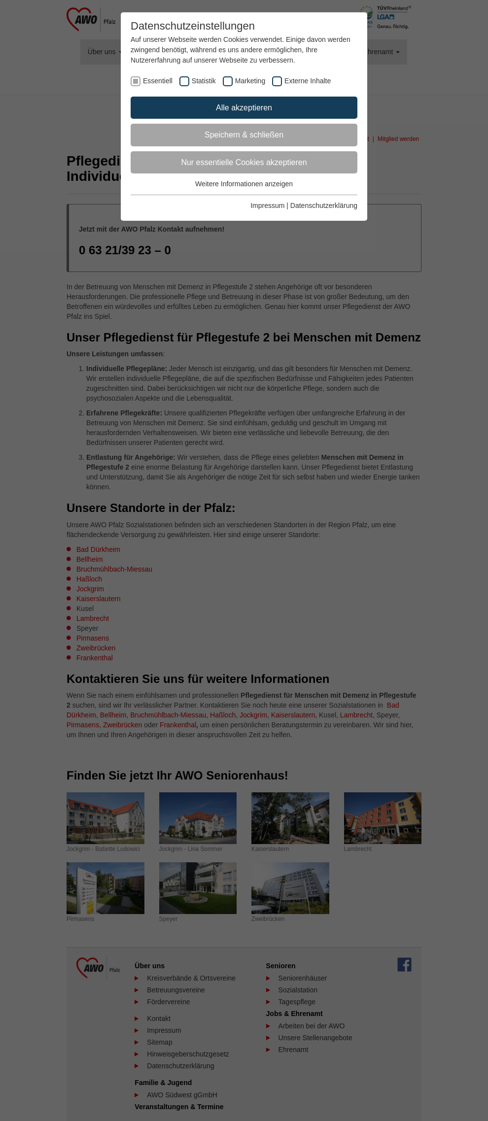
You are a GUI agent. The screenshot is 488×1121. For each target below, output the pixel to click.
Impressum (267, 205)
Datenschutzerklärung (323, 205)
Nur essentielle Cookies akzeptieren (244, 162)
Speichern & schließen (244, 135)
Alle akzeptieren (244, 107)
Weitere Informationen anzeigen (244, 184)
